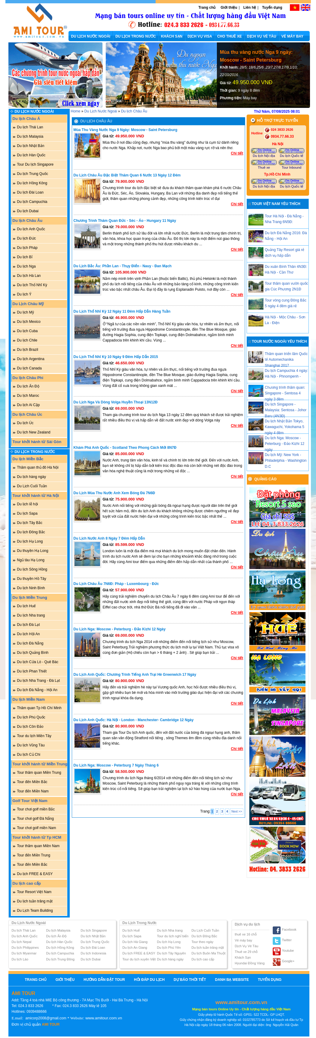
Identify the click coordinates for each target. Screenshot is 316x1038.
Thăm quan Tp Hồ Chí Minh (39, 708)
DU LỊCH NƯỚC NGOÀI (91, 36)
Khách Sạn (243, 957)
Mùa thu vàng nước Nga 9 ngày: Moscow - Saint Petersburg (256, 56)
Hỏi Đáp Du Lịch (149, 980)
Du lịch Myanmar (24, 953)
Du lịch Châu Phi (28, 377)
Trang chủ (206, 7)
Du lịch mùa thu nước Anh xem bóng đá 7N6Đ (114, 493)
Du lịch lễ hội (27, 504)
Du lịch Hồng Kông (32, 183)
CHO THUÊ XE (229, 36)
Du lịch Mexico (29, 322)
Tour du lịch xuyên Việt (139, 959)
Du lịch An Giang (135, 947)
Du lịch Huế (26, 606)
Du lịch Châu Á (26, 118)
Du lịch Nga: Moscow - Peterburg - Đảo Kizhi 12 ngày (120, 629)
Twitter (287, 940)
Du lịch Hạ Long (30, 541)
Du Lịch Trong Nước (35, 452)
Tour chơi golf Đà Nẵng (35, 818)
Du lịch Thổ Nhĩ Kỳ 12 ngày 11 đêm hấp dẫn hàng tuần (122, 311)
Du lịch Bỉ (24, 257)
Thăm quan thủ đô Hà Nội (38, 467)
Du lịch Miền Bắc (28, 459)
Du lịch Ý (24, 294)
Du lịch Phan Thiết (32, 671)
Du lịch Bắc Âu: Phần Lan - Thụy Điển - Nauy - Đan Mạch (123, 266)
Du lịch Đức (26, 238)
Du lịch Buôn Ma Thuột (209, 953)
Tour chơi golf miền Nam (36, 828)
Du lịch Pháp (27, 248)
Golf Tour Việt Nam (30, 800)
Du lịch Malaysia (30, 136)
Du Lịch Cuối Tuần (32, 486)
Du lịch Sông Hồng (32, 569)
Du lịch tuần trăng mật (35, 901)
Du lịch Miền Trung (30, 597)
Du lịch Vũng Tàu (31, 745)
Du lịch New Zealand (33, 432)
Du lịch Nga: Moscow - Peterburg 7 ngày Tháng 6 (116, 765)
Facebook (289, 929)
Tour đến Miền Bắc (32, 782)
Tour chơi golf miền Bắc (36, 809)
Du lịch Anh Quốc (31, 229)
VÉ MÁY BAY (292, 36)
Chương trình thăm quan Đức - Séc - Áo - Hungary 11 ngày (125, 221)
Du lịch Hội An (28, 634)
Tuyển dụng (272, 7)
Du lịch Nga (26, 266)
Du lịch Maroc (28, 395)
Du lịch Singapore (94, 930)
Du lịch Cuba (27, 331)
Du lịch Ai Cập (28, 405)
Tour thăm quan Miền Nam (38, 846)
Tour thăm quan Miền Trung (39, 772)
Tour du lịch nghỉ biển (173, 936)
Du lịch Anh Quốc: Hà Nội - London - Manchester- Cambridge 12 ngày (134, 720)
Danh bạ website (232, 980)
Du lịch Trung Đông (60, 959)
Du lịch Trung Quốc (32, 174)
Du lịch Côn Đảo (30, 726)
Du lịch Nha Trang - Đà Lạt (38, 680)
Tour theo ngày (203, 942)
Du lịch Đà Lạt (28, 625)
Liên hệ (249, 7)
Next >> (236, 811)
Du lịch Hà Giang (135, 942)
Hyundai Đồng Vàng (250, 963)
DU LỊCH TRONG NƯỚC (135, 36)
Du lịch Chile (27, 340)
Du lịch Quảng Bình (33, 653)
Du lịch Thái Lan (30, 127)
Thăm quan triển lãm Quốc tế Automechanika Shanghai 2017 (286, 359)
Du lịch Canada (29, 368)
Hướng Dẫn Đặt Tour (104, 980)
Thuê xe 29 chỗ (246, 952)
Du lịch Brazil (27, 350)
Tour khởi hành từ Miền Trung (40, 764)
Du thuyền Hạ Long (32, 551)
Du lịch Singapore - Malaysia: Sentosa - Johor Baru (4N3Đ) (286, 410)
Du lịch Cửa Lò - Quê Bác (38, 662)
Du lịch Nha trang (31, 615)
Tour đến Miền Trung (33, 855)
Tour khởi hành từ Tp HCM (37, 837)
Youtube (288, 950)
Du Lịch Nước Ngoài (34, 111)
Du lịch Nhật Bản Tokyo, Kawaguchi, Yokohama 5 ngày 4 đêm (284, 427)
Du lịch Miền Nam (29, 699)
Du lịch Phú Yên (169, 947)
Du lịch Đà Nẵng (30, 643)
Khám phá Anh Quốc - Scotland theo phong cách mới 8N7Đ (125, 448)
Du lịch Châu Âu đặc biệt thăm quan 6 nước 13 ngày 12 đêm (127, 175)
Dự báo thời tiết (190, 980)
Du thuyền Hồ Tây (31, 579)
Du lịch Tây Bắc (29, 523)
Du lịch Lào (20, 959)
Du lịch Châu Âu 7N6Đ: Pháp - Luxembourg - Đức (116, 584)
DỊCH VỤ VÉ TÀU (261, 36)
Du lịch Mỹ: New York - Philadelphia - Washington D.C (286, 460)
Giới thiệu (228, 7)
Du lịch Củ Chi (28, 754)
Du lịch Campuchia (32, 202)
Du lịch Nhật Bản (30, 146)
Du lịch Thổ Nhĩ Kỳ (32, 285)
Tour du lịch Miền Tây (34, 736)
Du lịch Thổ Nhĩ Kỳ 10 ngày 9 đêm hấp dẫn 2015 (116, 357)
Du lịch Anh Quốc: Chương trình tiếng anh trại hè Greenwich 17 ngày (135, 674)
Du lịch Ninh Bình (31, 588)
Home (76, 111)
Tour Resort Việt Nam (34, 892)
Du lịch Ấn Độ (28, 386)
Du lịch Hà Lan (29, 276)
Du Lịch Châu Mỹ (28, 304)
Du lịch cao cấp (27, 883)
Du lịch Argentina (30, 359)
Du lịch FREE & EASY (35, 874)
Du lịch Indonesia (93, 953)
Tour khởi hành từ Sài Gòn (37, 441)
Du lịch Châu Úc (27, 414)
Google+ (288, 961)
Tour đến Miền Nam (33, 791)
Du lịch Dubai (28, 211)
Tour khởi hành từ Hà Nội (36, 495)
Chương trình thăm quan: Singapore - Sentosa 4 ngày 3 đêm (285, 393)
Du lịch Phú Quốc (31, 717)
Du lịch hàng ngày (31, 477)
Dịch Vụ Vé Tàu (246, 946)
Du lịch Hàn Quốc (31, 155)
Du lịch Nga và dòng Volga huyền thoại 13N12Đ (116, 402)
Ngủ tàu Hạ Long (30, 560)
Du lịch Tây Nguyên (171, 953)
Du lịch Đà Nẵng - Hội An (37, 690)
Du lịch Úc (25, 423)
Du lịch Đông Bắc (31, 532)
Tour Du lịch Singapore (35, 164)
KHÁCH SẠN (171, 36)
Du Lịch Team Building (35, 910)
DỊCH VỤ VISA (199, 36)
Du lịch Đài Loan (30, 192)
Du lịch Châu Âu (28, 220)
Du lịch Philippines (25, 947)
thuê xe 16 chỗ (246, 934)
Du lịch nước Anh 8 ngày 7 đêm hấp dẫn (109, 538)
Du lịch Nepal (22, 942)
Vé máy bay (243, 940)
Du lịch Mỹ (25, 312)
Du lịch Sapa (27, 513)
